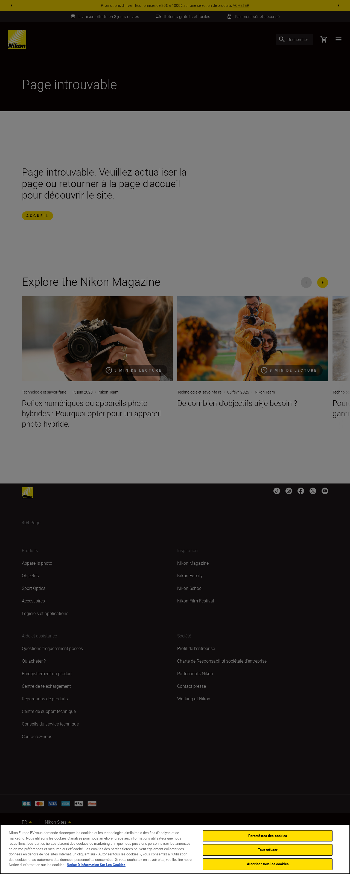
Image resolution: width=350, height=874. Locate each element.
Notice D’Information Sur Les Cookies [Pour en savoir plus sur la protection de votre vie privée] (96, 870)
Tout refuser (268, 855)
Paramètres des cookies (267, 841)
